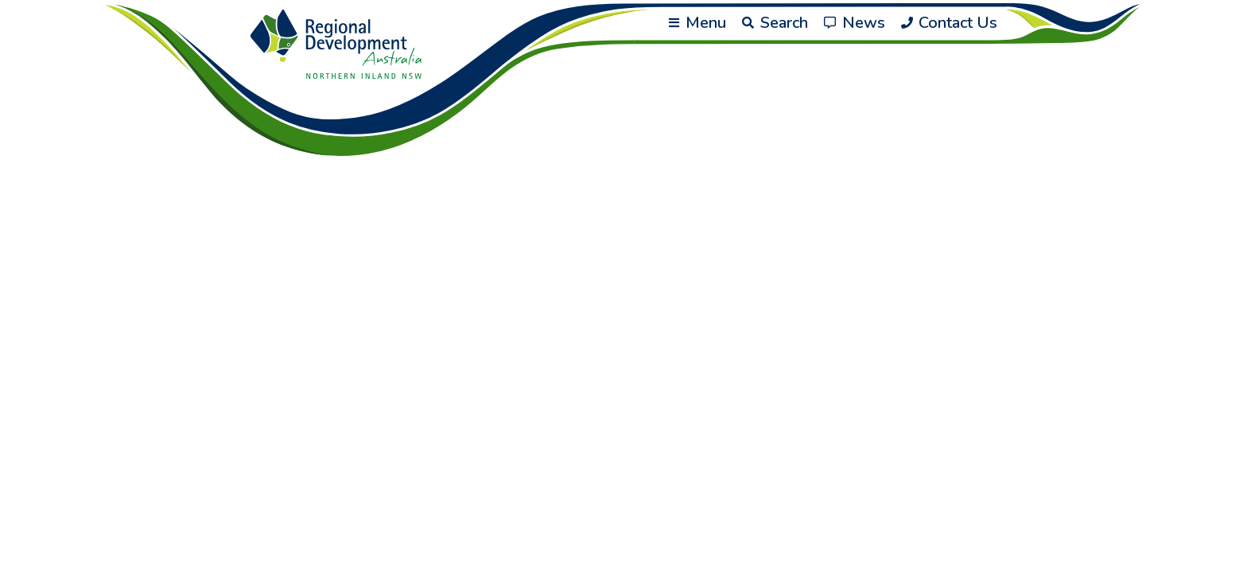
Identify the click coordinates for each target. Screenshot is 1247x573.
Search (775, 23)
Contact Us (949, 23)
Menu (697, 23)
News (854, 23)
